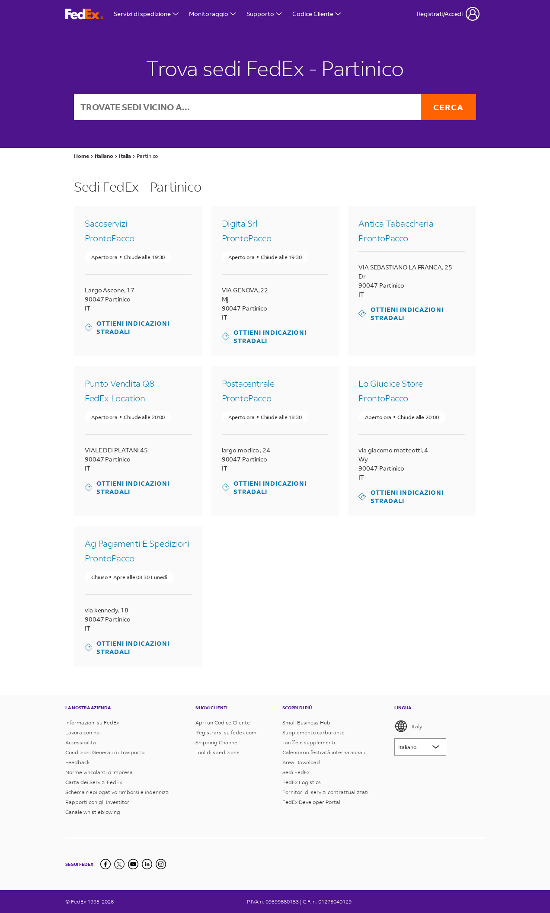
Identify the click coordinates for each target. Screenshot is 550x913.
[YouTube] (133, 864)
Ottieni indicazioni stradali (127, 328)
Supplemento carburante (313, 732)
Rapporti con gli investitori (98, 802)
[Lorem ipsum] (420, 747)
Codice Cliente (316, 14)
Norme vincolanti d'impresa (99, 772)
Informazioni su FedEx (92, 722)
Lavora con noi (83, 732)
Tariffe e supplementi (308, 742)
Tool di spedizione (217, 752)
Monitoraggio (212, 14)
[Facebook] (105, 864)
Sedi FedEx (296, 772)
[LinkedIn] (147, 864)
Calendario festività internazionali (323, 752)
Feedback (77, 762)
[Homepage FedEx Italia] (84, 14)
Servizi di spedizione (146, 14)
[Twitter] (119, 864)
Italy (408, 726)
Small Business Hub (306, 722)
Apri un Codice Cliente (222, 722)
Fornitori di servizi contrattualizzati (325, 792)
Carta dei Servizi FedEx (93, 782)
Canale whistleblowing (92, 812)
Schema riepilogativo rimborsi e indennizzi (117, 792)
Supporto (264, 14)
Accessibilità (80, 742)
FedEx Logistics (301, 782)
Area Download (301, 762)
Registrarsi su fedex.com (225, 732)
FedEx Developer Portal (311, 802)
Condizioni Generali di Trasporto (104, 752)
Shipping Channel (217, 742)
